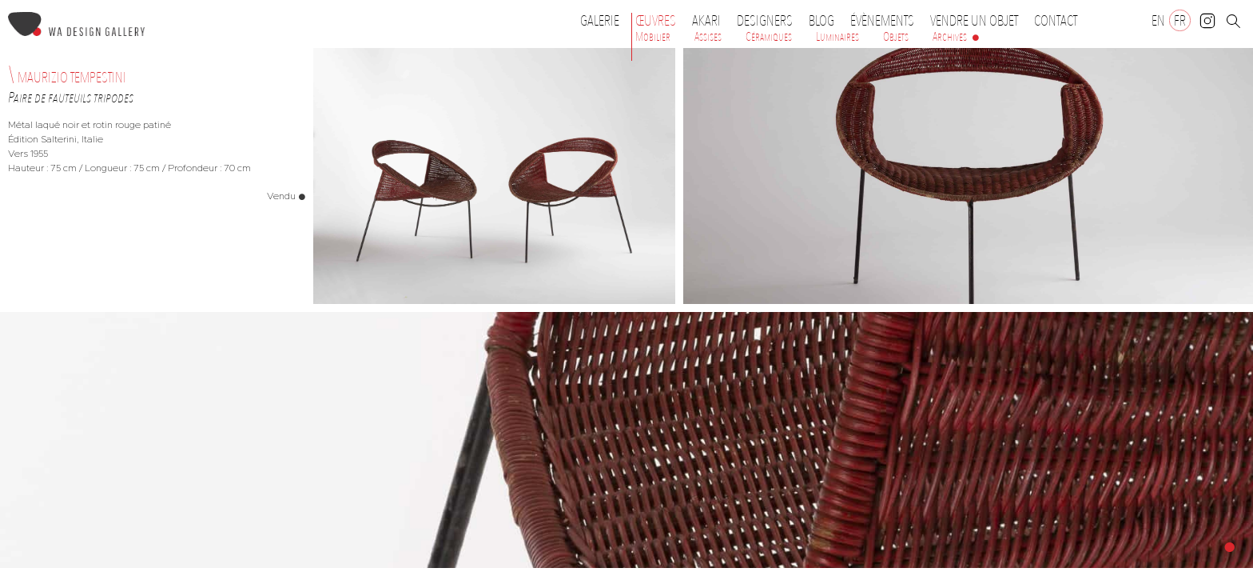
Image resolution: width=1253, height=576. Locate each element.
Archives (950, 37)
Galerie (599, 21)
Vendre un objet (974, 21)
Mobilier (652, 37)
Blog (821, 21)
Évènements (886, 21)
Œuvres (659, 21)
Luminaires (837, 37)
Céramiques (769, 37)
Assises (708, 37)
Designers (769, 21)
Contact (1055, 21)
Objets (896, 37)
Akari (706, 21)
